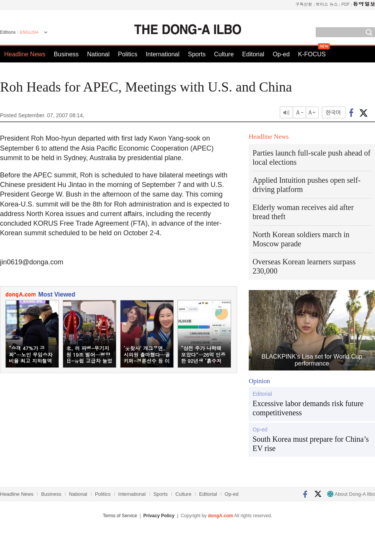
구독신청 (303, 4)
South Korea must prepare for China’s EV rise (311, 443)
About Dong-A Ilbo (351, 494)
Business (66, 54)
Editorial (253, 54)
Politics (127, 54)
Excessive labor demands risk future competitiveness (308, 408)
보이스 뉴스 (327, 4)
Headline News (25, 54)
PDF (345, 4)
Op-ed (281, 54)
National (98, 54)
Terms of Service (120, 515)
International (162, 54)
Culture (224, 54)
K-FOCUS (312, 54)
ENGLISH (29, 32)
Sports (196, 54)
